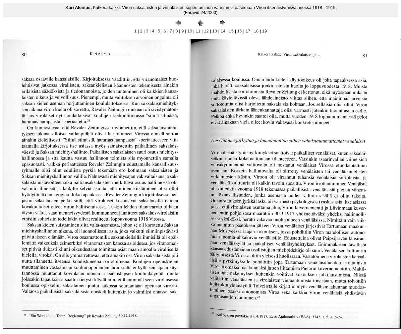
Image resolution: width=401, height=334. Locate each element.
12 (206, 31)
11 (198, 31)
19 (264, 31)
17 (248, 31)
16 (239, 31)
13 (214, 31)
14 (223, 31)
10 (189, 31)
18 (256, 31)
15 (231, 31)
